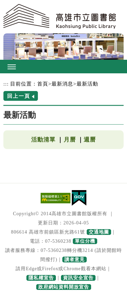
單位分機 (85, 241)
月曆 (70, 139)
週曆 (90, 139)
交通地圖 (99, 232)
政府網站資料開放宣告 (63, 287)
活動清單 (43, 139)
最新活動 (87, 84)
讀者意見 (74, 259)
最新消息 (62, 84)
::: (6, 84)
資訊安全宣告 (78, 277)
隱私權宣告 (41, 277)
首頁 (42, 84)
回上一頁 (18, 96)
